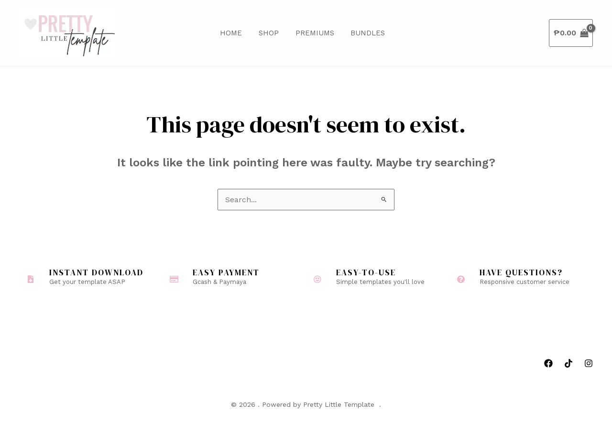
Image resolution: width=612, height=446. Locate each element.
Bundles (361, 33)
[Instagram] (588, 363)
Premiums (310, 33)
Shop (266, 33)
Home (231, 33)
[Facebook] (548, 363)
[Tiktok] (568, 363)
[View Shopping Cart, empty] (571, 33)
